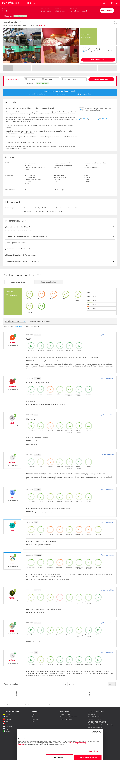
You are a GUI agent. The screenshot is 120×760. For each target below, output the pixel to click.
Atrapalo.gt (6, 705)
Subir (112, 684)
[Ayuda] (111, 3)
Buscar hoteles (106, 10)
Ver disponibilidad (101, 79)
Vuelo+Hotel (35, 719)
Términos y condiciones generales (69, 717)
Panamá (8, 724)
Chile (7, 717)
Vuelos (34, 714)
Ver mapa (42, 25)
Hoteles (14, 705)
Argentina (8, 729)
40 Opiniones (88, 37)
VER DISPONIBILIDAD (98, 59)
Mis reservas (91, 714)
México (8, 731)
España (27, 705)
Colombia (8, 719)
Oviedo (41, 705)
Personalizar (59, 755)
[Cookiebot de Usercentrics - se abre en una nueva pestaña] (93, 730)
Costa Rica (9, 726)
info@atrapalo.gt (97, 727)
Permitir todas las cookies (88, 755)
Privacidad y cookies (66, 719)
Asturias (34, 705)
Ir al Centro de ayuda (94, 717)
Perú (7, 721)
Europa (21, 705)
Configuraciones (92, 749)
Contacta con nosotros (94, 719)
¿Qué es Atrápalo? (65, 714)
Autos (33, 721)
